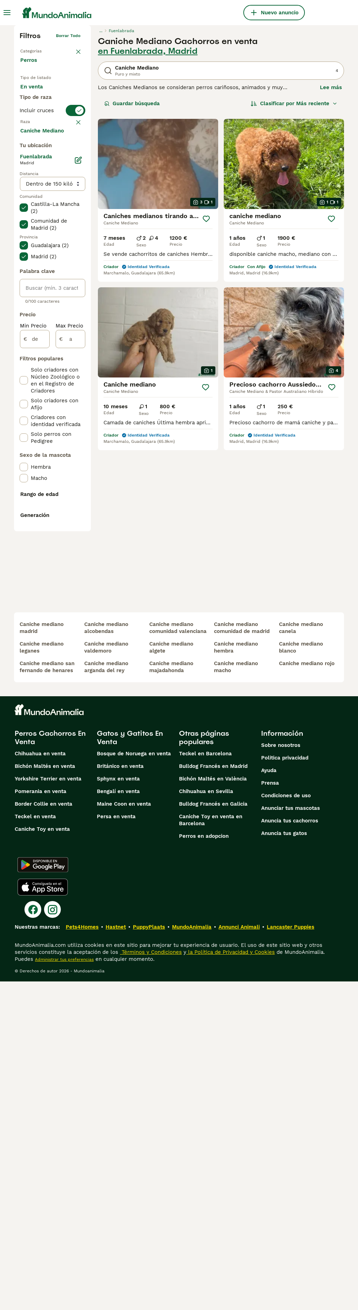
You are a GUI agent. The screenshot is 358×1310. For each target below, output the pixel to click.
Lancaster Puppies (290, 1255)
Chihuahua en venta (40, 1082)
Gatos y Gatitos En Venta (130, 1066)
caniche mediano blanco (301, 975)
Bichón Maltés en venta (45, 1095)
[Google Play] (42, 1193)
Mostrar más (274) (49, 313)
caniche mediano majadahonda (171, 995)
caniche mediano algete (171, 975)
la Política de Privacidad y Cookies (230, 1280)
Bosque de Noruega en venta (134, 1082)
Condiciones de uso (286, 1124)
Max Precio (69, 509)
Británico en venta (120, 1095)
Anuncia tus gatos (284, 1162)
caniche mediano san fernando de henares (47, 995)
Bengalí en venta (118, 1120)
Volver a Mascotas (39, 49)
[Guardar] (206, 219)
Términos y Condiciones (151, 1280)
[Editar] (78, 343)
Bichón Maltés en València (213, 1107)
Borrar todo (68, 35)
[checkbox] (24, 202)
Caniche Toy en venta (42, 1157)
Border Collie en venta (43, 1132)
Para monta (41, 127)
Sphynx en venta (118, 1107)
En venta (37, 94)
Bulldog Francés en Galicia (213, 1132)
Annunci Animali (239, 1255)
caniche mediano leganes (42, 975)
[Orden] (294, 103)
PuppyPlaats (149, 1255)
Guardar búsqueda (132, 103)
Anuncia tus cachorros (289, 1149)
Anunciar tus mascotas (290, 1136)
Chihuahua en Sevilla (206, 1120)
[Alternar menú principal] (7, 13)
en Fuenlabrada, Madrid (148, 51)
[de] (35, 522)
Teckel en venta (35, 1145)
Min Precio (33, 509)
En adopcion (41, 110)
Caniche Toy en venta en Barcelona (210, 1148)
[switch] (52, 153)
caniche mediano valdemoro (106, 975)
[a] (70, 522)
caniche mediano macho (236, 995)
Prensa (270, 1111)
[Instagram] (52, 1238)
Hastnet (116, 1255)
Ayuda (269, 1099)
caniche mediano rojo (307, 992)
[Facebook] (32, 1238)
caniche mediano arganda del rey (106, 995)
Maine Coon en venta (124, 1132)
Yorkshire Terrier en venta (48, 1107)
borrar (73, 167)
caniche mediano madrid (42, 956)
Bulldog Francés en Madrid (213, 1095)
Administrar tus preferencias (64, 1288)
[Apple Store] (43, 1215)
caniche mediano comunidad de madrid (242, 956)
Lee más (331, 87)
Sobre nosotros (280, 1074)
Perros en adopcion (204, 1164)
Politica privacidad (284, 1086)
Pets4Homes (82, 1255)
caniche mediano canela (301, 956)
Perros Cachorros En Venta (50, 1066)
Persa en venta (116, 1145)
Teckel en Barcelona (205, 1082)
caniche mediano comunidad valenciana (178, 956)
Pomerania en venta (40, 1120)
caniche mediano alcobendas (106, 956)
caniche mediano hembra (236, 975)
